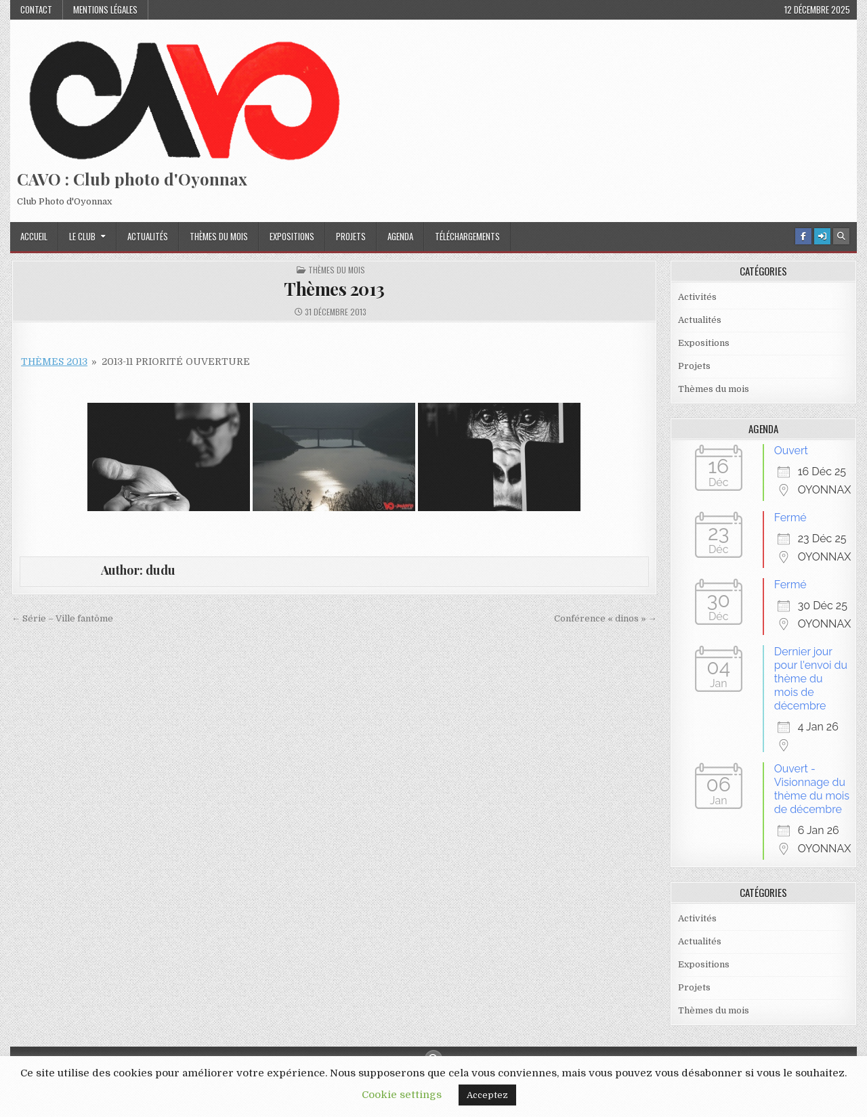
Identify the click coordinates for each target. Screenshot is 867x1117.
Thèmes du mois (219, 236)
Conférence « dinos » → (605, 618)
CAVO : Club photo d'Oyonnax (132, 179)
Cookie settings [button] (402, 1095)
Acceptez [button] (487, 1095)
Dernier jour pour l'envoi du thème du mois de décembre (810, 678)
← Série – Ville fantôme (62, 618)
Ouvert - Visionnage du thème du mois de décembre (811, 789)
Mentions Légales (105, 9)
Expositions (292, 236)
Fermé (790, 517)
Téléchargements (467, 236)
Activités (697, 297)
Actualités (147, 236)
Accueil (33, 236)
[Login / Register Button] (822, 236)
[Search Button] (841, 236)
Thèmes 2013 (334, 289)
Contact (36, 9)
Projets (351, 236)
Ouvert (791, 450)
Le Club (82, 236)
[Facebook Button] (803, 236)
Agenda (400, 236)
